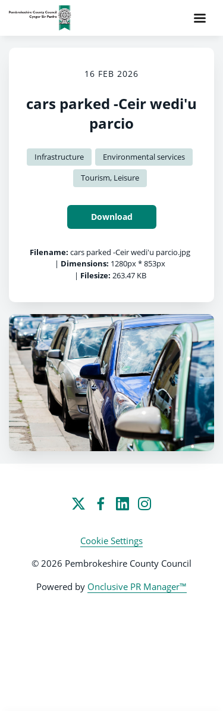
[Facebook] (100, 503)
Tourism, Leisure (110, 177)
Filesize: (95, 275)
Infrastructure (59, 156)
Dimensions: (85, 263)
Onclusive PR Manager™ (137, 586)
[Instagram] (144, 503)
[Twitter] (78, 503)
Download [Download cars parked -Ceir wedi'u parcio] (112, 216)
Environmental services (144, 156)
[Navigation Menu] (199, 17)
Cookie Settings (111, 541)
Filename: (49, 252)
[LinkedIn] (122, 503)
